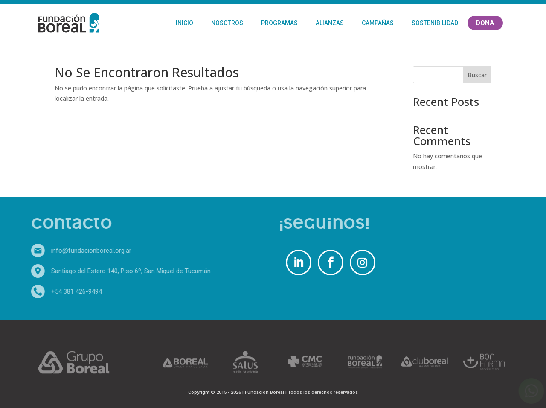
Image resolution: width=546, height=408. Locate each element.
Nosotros (227, 23)
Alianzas (330, 23)
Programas (279, 23)
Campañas (378, 23)
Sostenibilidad (435, 23)
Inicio (184, 23)
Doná (485, 23)
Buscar (477, 75)
